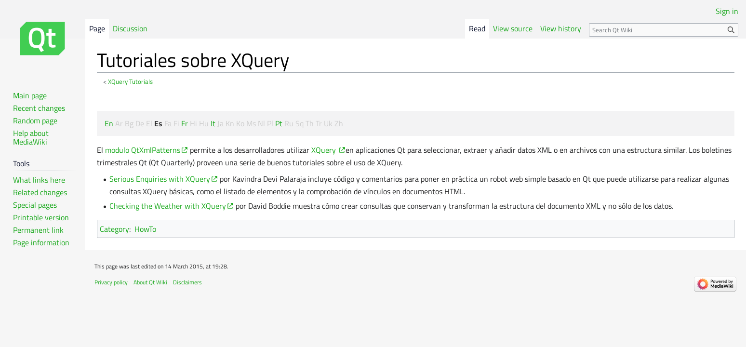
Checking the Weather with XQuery (167, 206)
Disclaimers (187, 282)
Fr (184, 123)
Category (114, 229)
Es (158, 123)
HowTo (145, 229)
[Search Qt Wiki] (663, 30)
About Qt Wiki (150, 282)
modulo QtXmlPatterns (142, 150)
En (109, 123)
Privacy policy (111, 282)
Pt (278, 123)
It (213, 123)
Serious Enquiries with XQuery (159, 179)
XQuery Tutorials (130, 81)
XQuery (324, 150)
